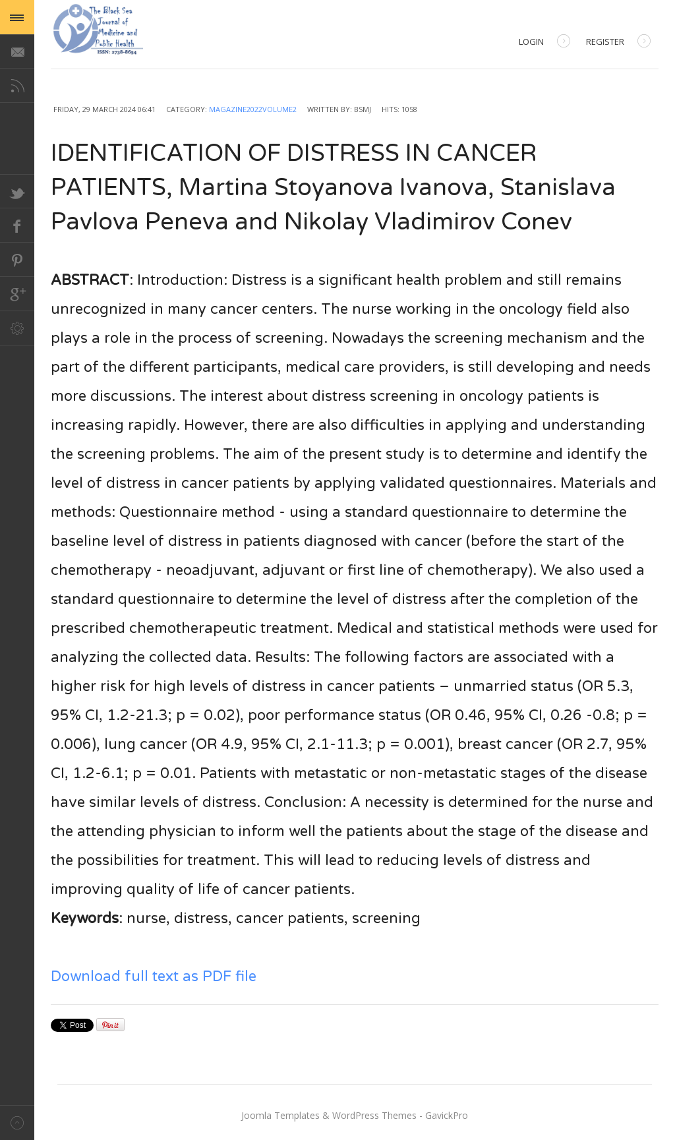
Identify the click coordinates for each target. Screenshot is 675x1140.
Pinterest (17, 260)
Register (618, 42)
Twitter (17, 191)
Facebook (17, 225)
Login (544, 42)
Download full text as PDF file (153, 976)
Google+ (17, 294)
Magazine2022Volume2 (253, 109)
